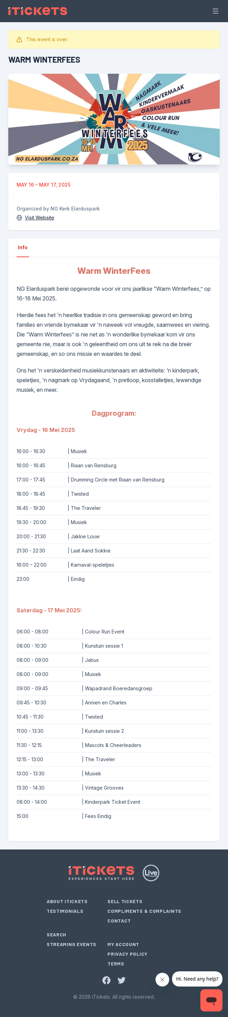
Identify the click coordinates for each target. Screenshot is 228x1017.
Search (56, 934)
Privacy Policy (127, 954)
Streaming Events (71, 944)
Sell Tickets (124, 901)
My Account (123, 944)
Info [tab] (23, 247)
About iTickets (67, 901)
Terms (115, 963)
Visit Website (39, 217)
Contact (119, 921)
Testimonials (65, 911)
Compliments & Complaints (144, 911)
